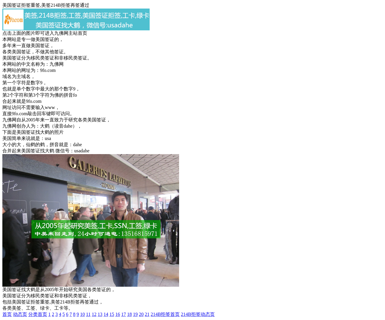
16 (117, 314)
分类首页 (37, 314)
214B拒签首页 (165, 314)
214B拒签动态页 (198, 314)
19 (135, 314)
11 (88, 314)
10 (82, 314)
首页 (7, 314)
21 (147, 314)
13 (100, 314)
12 (94, 314)
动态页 (20, 314)
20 (141, 314)
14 (105, 314)
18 (129, 314)
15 (111, 314)
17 (123, 314)
